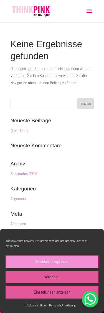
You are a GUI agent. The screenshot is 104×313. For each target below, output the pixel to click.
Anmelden (18, 223)
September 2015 (24, 173)
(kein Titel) (19, 130)
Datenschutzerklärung (62, 305)
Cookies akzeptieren (52, 261)
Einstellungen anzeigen (52, 292)
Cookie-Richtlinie (36, 305)
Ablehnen (52, 276)
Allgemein (18, 198)
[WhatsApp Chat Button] (90, 299)
